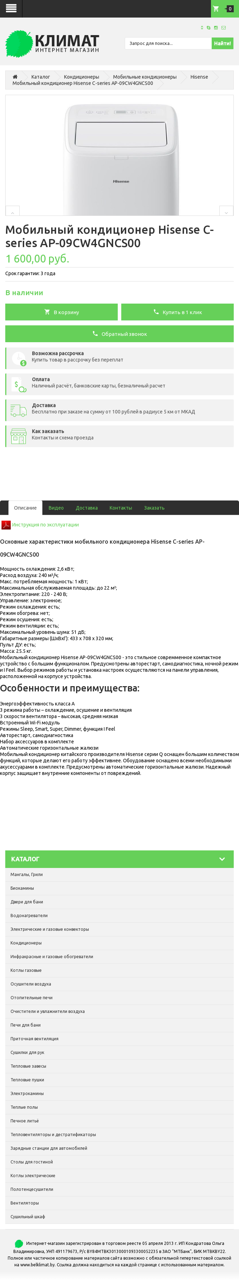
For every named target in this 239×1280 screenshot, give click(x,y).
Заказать (154, 508)
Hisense (199, 77)
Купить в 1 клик (177, 311)
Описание (25, 508)
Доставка (87, 508)
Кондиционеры (81, 77)
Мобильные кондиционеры (145, 77)
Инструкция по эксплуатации (45, 525)
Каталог (41, 77)
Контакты (121, 508)
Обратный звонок (119, 333)
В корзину (61, 311)
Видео (56, 508)
